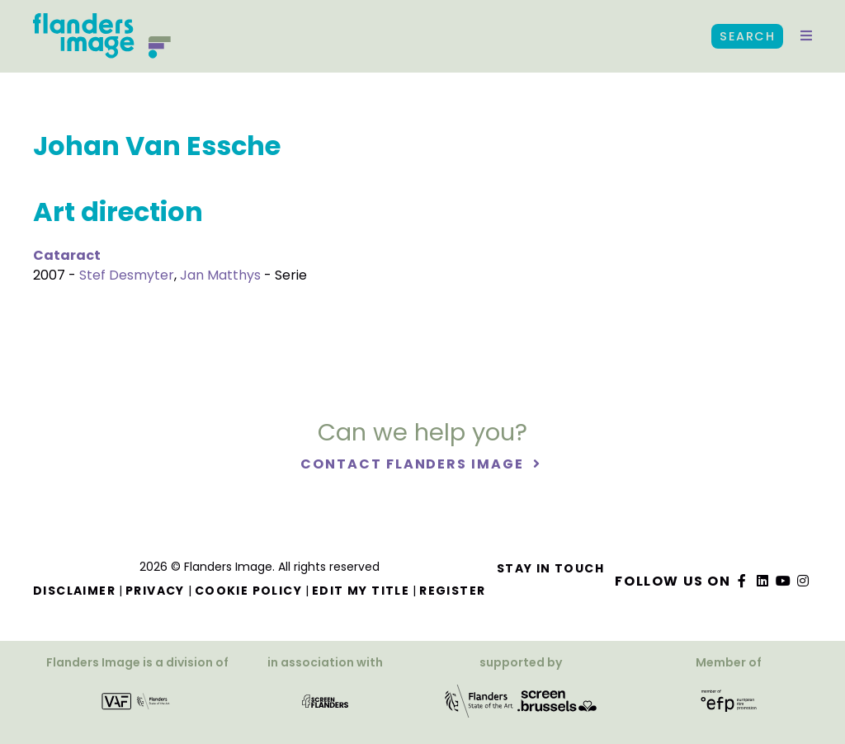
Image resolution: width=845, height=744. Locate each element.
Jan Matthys (220, 275)
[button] (806, 36)
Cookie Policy (248, 590)
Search (747, 36)
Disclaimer (74, 590)
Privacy (155, 590)
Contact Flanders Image (413, 463)
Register (452, 590)
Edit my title (360, 590)
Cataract (67, 255)
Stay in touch (550, 568)
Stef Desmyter (126, 275)
